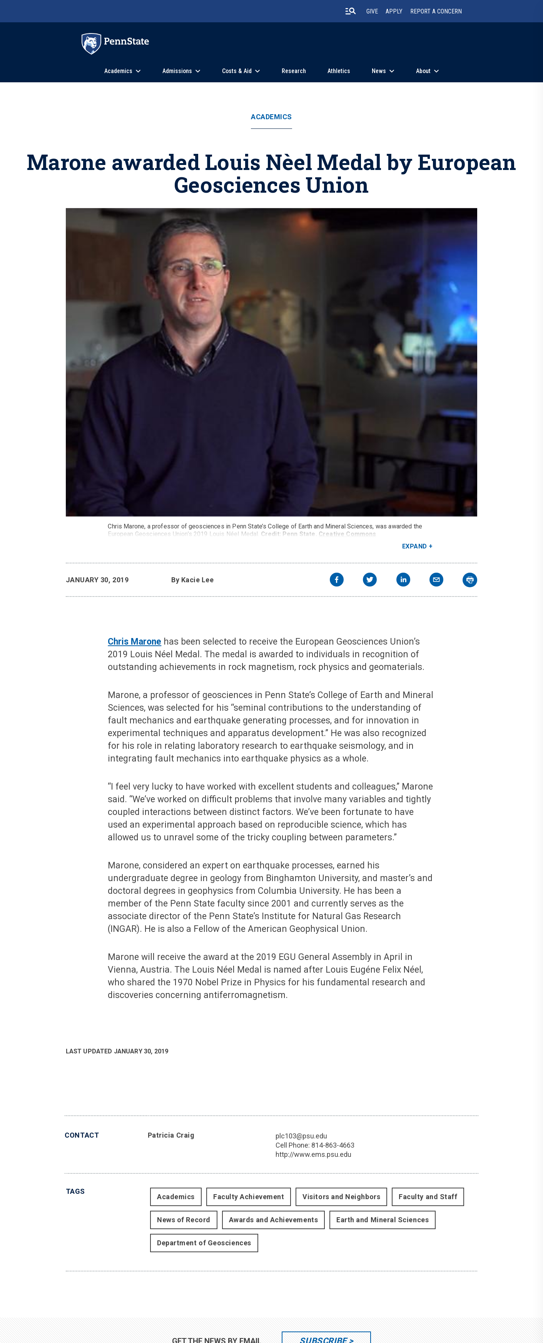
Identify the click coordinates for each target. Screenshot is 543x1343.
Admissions (177, 71)
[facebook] (337, 580)
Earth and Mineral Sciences (382, 1220)
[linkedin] (403, 580)
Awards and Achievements (273, 1220)
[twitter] (370, 580)
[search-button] (351, 11)
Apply (394, 11)
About (423, 71)
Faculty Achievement (248, 1197)
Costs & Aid (237, 71)
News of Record (184, 1220)
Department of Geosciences (204, 1243)
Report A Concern (436, 11)
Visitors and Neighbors (341, 1197)
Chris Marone (134, 642)
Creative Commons (347, 534)
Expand (414, 546)
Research (294, 71)
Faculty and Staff (428, 1197)
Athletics (338, 71)
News (379, 71)
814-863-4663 (332, 1145)
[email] (436, 580)
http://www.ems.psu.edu (313, 1154)
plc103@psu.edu (301, 1136)
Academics (118, 71)
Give (372, 11)
